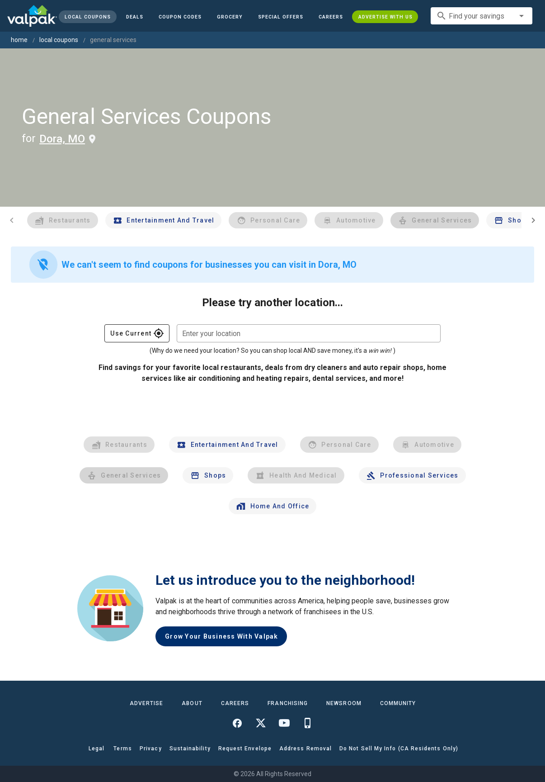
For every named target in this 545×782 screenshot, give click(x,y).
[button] (280, 16)
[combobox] (481, 15)
